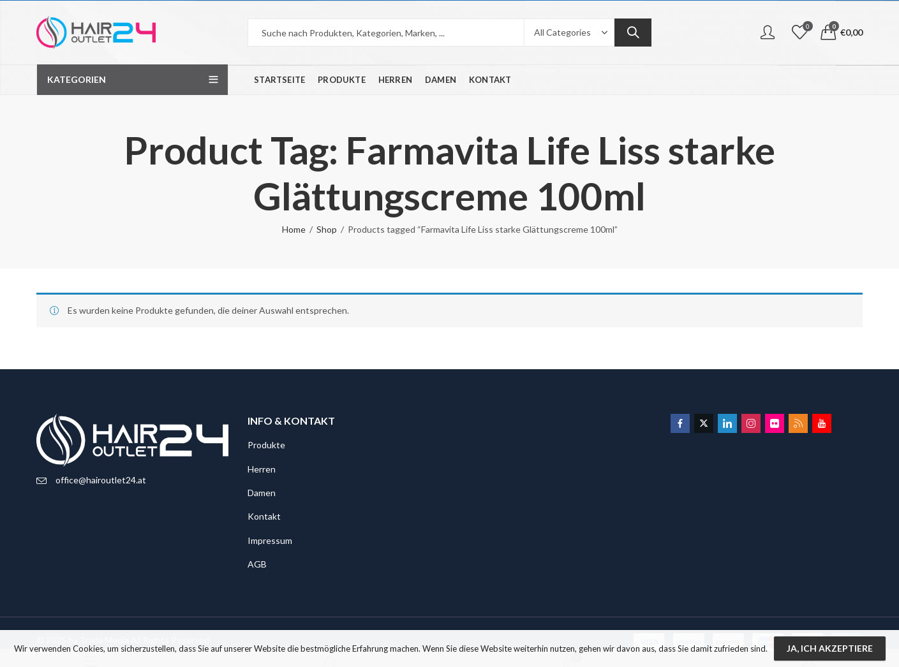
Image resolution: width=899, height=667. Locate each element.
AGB (257, 564)
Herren (262, 469)
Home (294, 229)
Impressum (270, 540)
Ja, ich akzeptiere (830, 648)
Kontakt (264, 516)
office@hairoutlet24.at (101, 479)
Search (632, 32)
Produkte (266, 444)
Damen (262, 492)
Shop (326, 229)
